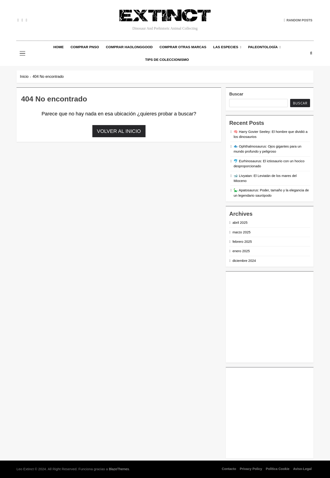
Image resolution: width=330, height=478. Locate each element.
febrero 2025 (242, 241)
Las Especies (225, 47)
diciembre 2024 (244, 261)
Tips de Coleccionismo (167, 59)
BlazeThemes (119, 469)
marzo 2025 (241, 232)
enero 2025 (241, 251)
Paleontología (263, 47)
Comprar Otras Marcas (183, 47)
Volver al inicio (119, 131)
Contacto (229, 469)
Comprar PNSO (85, 47)
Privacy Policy (251, 469)
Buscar (236, 94)
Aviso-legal (302, 469)
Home (58, 47)
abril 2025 (240, 222)
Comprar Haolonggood (129, 47)
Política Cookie (277, 469)
